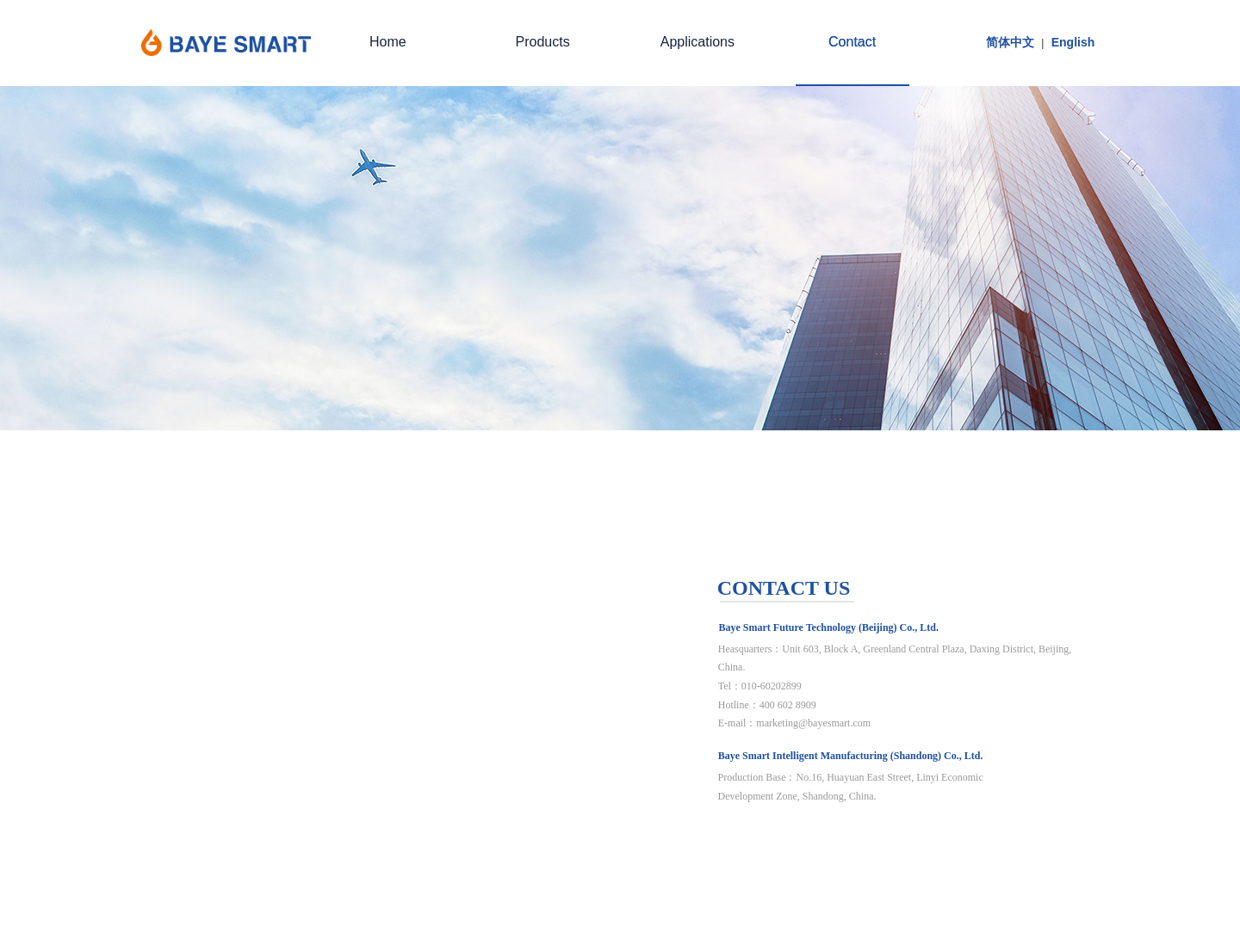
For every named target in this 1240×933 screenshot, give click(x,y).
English (1073, 42)
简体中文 (1010, 42)
